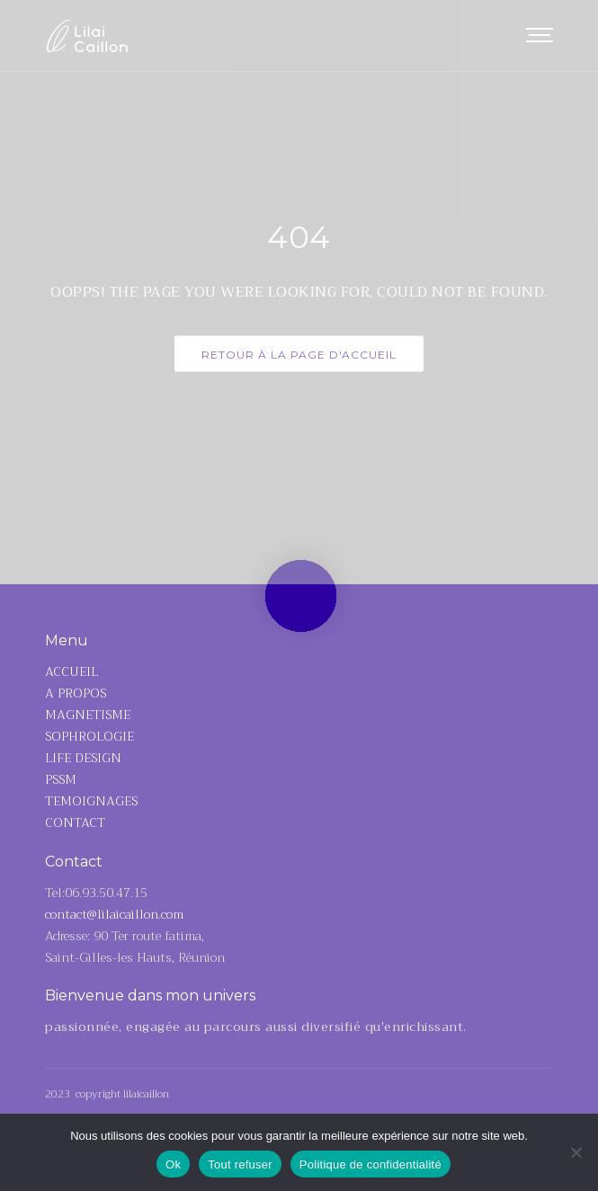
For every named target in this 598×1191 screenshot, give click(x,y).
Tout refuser (240, 1164)
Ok (173, 1164)
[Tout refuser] (576, 1152)
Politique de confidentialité (370, 1164)
